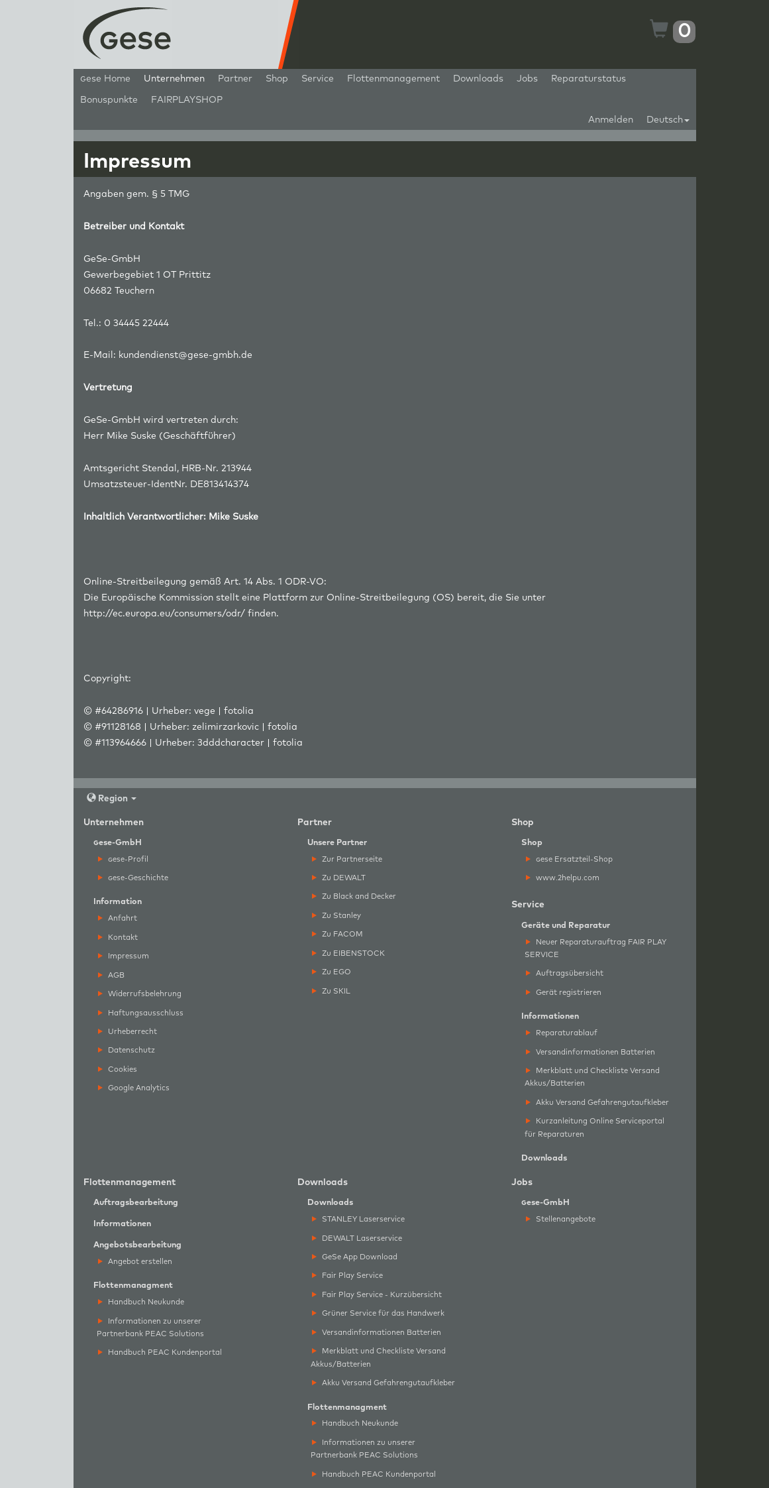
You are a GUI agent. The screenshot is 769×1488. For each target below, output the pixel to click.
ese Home (105, 79)
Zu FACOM (337, 934)
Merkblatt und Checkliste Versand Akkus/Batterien (592, 1077)
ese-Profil (123, 859)
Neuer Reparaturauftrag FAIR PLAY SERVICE (595, 948)
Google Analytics (134, 1088)
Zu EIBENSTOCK (348, 953)
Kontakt (118, 937)
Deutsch (668, 120)
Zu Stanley (336, 915)
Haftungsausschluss (140, 1013)
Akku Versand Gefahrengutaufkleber (597, 1102)
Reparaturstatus (588, 79)
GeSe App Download (354, 1257)
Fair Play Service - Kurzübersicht (377, 1294)
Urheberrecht (127, 1031)
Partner (235, 79)
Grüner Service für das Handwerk (378, 1313)
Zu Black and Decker (354, 896)
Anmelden (610, 120)
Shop (277, 79)
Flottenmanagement (393, 79)
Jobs (527, 79)
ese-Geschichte (133, 878)
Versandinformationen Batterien (590, 1052)
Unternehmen (174, 79)
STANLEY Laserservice (358, 1219)
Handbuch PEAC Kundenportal (160, 1352)
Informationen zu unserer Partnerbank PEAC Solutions (150, 1328)
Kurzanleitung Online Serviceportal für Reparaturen (594, 1127)
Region (111, 798)
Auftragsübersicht (564, 973)
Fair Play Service (347, 1275)
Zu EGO (331, 972)
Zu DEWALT (339, 878)
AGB (111, 975)
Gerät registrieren (563, 992)
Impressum (123, 956)
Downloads (478, 79)
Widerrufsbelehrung (139, 994)
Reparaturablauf (561, 1033)
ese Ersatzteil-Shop (569, 859)
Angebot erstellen (135, 1261)
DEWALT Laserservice (357, 1238)
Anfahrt (117, 918)
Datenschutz (126, 1050)
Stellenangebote (560, 1219)
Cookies (117, 1069)
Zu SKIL (331, 991)
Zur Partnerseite (347, 859)
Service (317, 79)
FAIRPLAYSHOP (187, 100)
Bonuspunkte (109, 100)
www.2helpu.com (562, 878)
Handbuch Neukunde (141, 1302)
